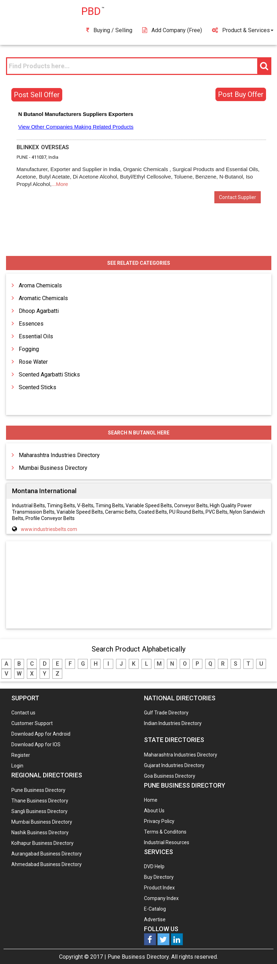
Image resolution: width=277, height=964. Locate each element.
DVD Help (154, 866)
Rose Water (33, 361)
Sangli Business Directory (39, 811)
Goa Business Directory (169, 776)
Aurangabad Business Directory (46, 854)
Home (150, 800)
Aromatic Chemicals (43, 298)
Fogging (29, 349)
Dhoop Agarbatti (39, 311)
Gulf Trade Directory (166, 712)
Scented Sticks (37, 387)
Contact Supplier (237, 197)
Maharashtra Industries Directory (59, 455)
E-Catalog (155, 909)
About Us (154, 810)
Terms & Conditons (165, 832)
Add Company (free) (172, 30)
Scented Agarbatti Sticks (49, 374)
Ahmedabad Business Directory (46, 864)
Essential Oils (36, 336)
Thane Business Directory (39, 801)
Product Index (159, 887)
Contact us (23, 712)
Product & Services (242, 30)
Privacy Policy (159, 821)
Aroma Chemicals (40, 285)
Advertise (155, 919)
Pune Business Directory (38, 790)
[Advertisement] (138, 585)
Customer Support (32, 723)
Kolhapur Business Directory (42, 843)
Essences (31, 323)
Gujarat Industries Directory (174, 765)
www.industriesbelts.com (49, 529)
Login (17, 766)
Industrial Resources (166, 842)
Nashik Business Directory (40, 832)
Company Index (161, 898)
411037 (38, 157)
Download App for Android (40, 734)
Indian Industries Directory (173, 723)
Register (20, 755)
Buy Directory (159, 877)
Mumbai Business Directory (53, 468)
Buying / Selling (109, 30)
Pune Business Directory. (139, 956)
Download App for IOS (35, 744)
